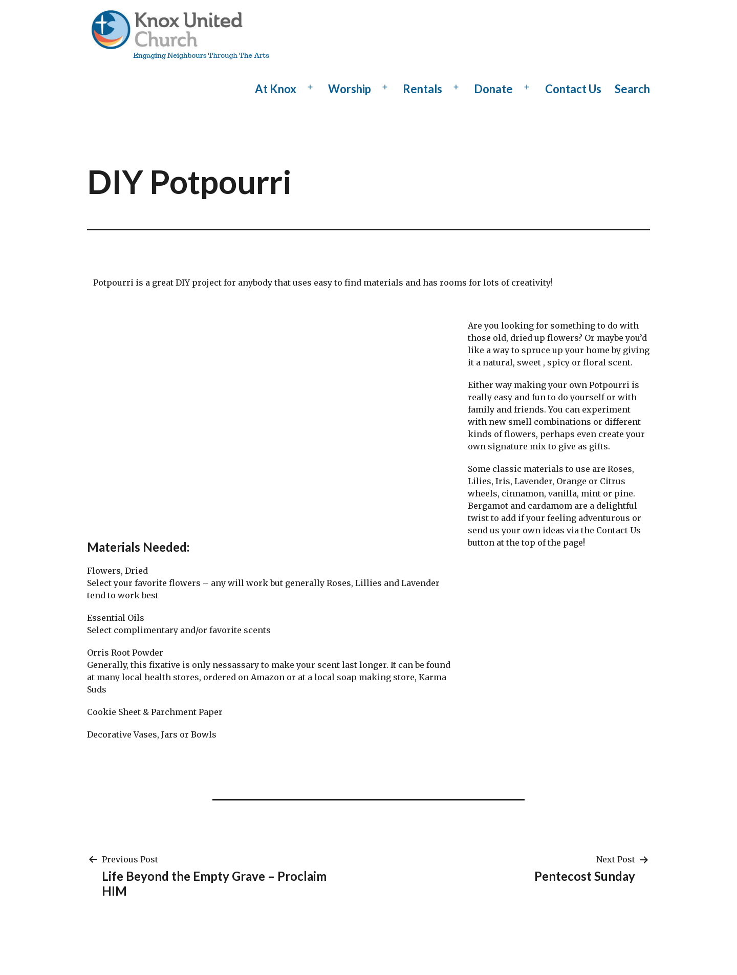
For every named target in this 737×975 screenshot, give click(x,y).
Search (632, 89)
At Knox (275, 89)
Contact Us (573, 89)
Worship (349, 89)
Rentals (422, 89)
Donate (493, 89)
